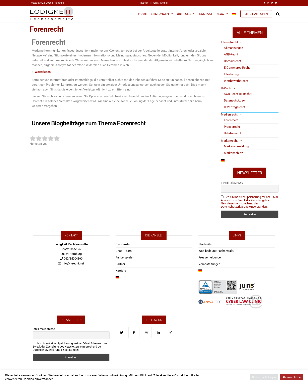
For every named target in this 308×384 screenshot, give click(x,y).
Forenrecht (231, 120)
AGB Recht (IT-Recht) (238, 94)
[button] (121, 71)
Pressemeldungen (210, 257)
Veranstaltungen (209, 264)
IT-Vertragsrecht (234, 107)
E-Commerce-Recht (237, 67)
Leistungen (160, 14)
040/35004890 (73, 258)
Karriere (121, 270)
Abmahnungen (233, 48)
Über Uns (184, 14)
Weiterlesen (43, 72)
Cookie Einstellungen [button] (264, 377)
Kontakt (205, 14)
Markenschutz (233, 153)
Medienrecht (229, 114)
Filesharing (231, 74)
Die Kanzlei (123, 244)
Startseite (204, 244)
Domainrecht (232, 61)
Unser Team (124, 251)
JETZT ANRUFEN (256, 14)
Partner (120, 264)
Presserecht (232, 127)
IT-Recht (226, 88)
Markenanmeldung (236, 146)
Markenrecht (229, 141)
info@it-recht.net (73, 263)
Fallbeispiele (124, 257)
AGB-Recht (231, 54)
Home (142, 14)
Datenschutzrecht (235, 100)
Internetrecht (229, 42)
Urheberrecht (232, 133)
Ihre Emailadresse (232, 182)
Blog (220, 14)
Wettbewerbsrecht (236, 81)
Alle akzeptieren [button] (292, 377)
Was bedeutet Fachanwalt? (216, 251)
